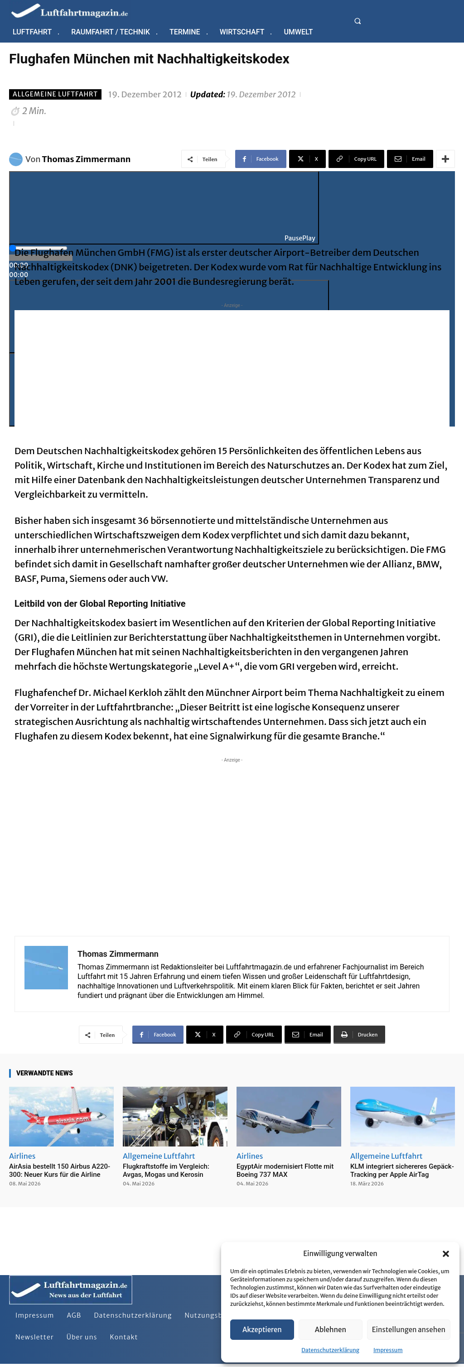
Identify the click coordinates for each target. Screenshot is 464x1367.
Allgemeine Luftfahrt (55, 94)
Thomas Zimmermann (86, 159)
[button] (445, 1253)
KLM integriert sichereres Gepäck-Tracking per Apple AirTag (402, 1170)
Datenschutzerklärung (330, 1350)
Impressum (388, 1350)
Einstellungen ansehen (408, 1329)
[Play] (164, 208)
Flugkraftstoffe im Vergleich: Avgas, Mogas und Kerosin (166, 1170)
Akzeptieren (262, 1329)
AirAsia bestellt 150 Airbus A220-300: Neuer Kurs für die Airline (59, 1170)
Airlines (22, 1156)
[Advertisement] (232, 373)
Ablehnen (330, 1329)
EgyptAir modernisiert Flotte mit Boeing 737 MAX (285, 1170)
